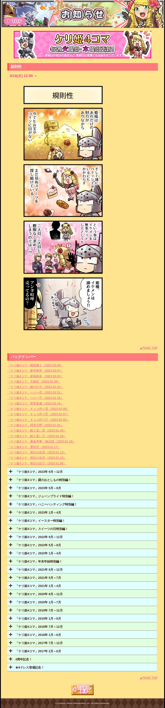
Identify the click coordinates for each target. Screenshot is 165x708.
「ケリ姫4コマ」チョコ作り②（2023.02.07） (38, 414)
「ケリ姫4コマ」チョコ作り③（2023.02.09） (38, 409)
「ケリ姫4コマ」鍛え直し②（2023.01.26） (36, 430)
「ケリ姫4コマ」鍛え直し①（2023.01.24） (36, 436)
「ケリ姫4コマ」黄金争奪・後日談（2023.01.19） (41, 441)
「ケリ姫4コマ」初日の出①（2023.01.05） (36, 463)
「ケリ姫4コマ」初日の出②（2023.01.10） (36, 457)
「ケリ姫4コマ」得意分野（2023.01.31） (35, 425)
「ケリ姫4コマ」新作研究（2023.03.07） (35, 370)
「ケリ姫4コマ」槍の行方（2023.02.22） (35, 387)
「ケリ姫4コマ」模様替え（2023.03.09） (35, 365)
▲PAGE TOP (149, 348)
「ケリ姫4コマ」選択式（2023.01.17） (33, 447)
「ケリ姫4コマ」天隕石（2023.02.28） (33, 381)
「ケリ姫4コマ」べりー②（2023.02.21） (35, 392)
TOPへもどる (82, 689)
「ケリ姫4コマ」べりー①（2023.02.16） (35, 398)
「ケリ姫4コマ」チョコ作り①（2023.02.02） (38, 419)
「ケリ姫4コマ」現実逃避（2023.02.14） (35, 403)
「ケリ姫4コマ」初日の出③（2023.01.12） (36, 452)
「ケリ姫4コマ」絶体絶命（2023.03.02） (35, 376)
